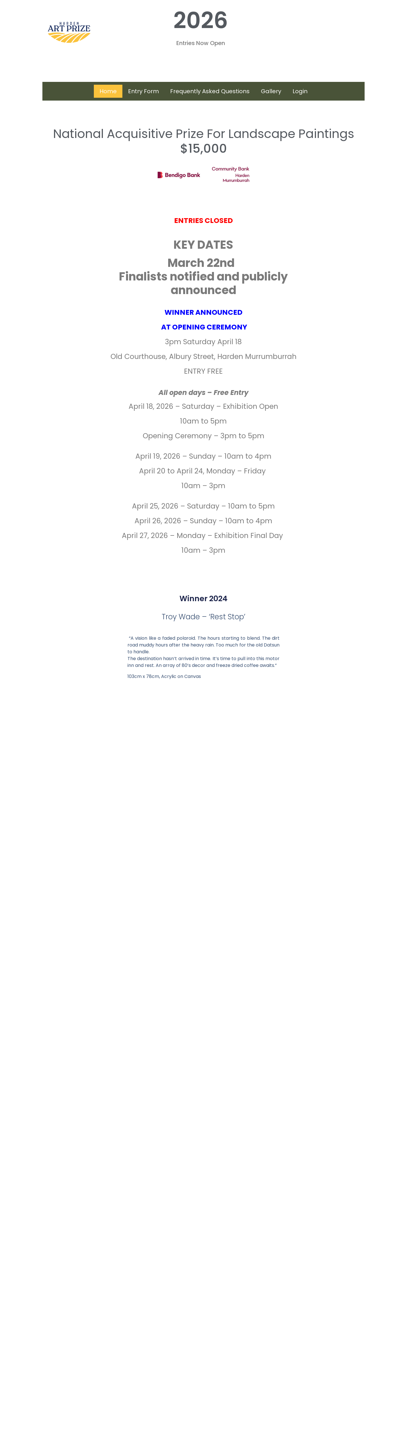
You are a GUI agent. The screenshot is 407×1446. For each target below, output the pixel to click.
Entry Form (143, 91)
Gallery (271, 91)
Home (108, 91)
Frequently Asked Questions (210, 91)
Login (300, 91)
